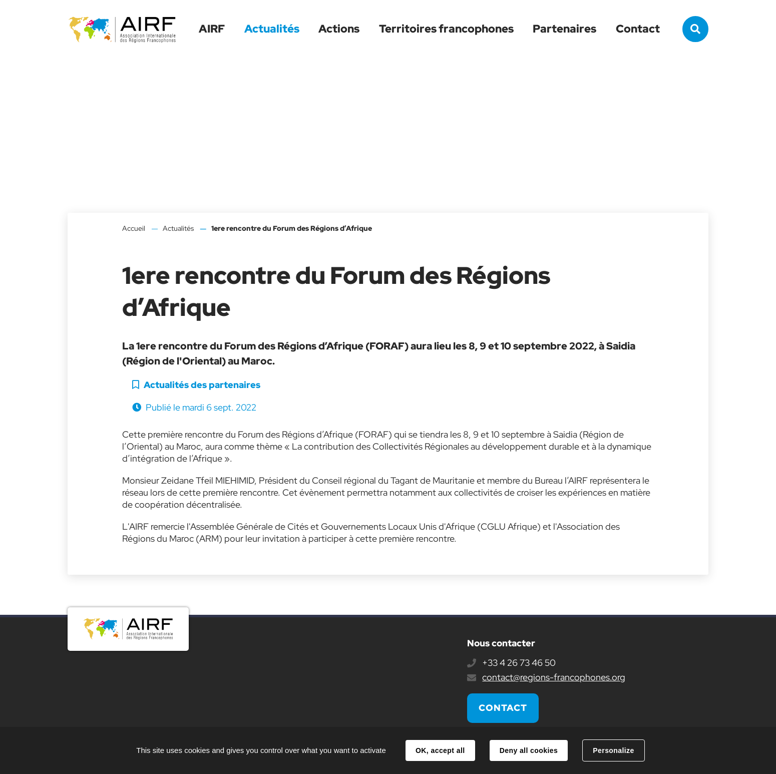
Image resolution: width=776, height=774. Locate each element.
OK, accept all (440, 750)
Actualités (271, 29)
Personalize (613, 750)
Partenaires (564, 29)
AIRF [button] (212, 29)
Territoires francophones (446, 29)
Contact (638, 29)
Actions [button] (338, 29)
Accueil (133, 228)
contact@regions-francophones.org (553, 677)
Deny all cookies (529, 750)
